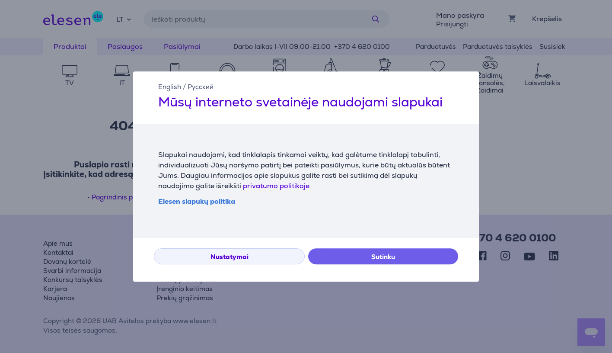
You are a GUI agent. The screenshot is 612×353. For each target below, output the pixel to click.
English (169, 87)
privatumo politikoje (276, 185)
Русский (201, 87)
